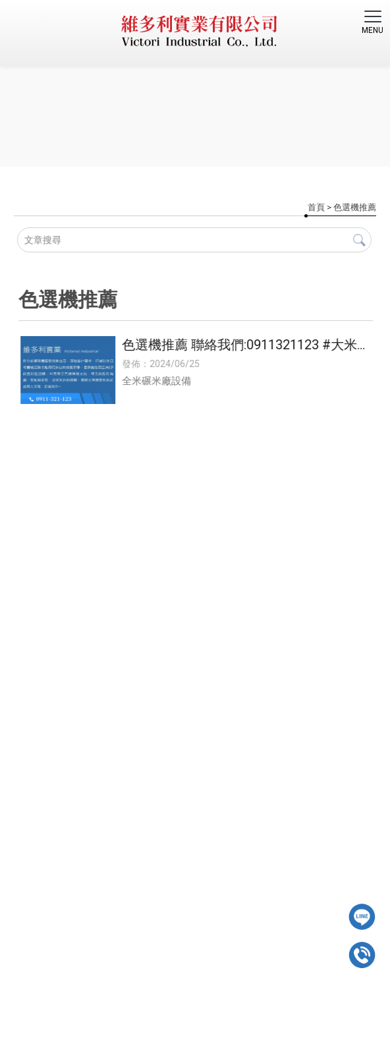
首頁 (316, 207)
